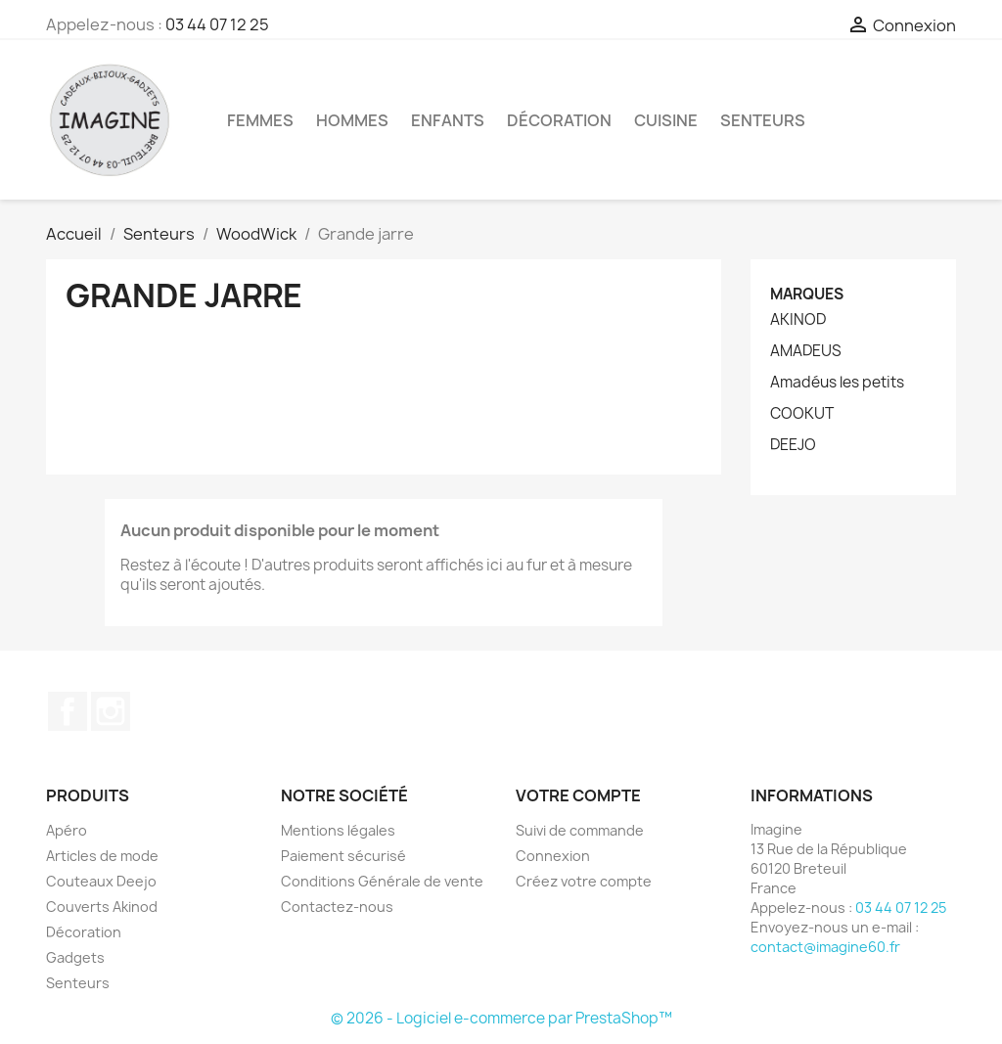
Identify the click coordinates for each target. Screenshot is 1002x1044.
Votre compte (578, 795)
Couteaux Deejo (101, 881)
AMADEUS (806, 351)
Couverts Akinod (102, 906)
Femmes (260, 120)
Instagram (110, 711)
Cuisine (666, 120)
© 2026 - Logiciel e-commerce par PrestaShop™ (501, 1018)
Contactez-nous (337, 906)
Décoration (559, 120)
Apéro (66, 830)
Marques (806, 294)
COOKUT (802, 414)
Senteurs (762, 120)
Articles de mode (102, 855)
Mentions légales (338, 830)
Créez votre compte (584, 881)
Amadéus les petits (837, 382)
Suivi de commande (580, 830)
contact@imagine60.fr (825, 946)
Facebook (67, 711)
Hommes (352, 120)
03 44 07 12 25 (217, 24)
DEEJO (793, 445)
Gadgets (75, 957)
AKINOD (798, 320)
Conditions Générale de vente (382, 881)
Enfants (447, 120)
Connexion (553, 855)
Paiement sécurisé (343, 855)
